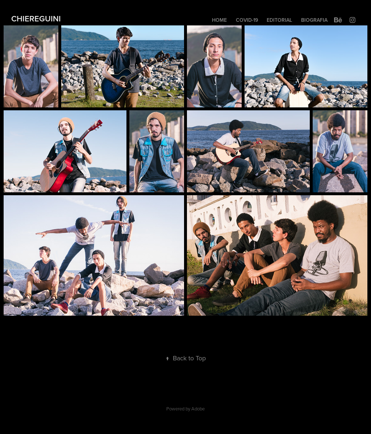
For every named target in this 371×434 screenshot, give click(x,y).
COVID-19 (247, 20)
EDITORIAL (279, 20)
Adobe (198, 408)
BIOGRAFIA (314, 20)
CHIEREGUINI (36, 18)
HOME (219, 20)
